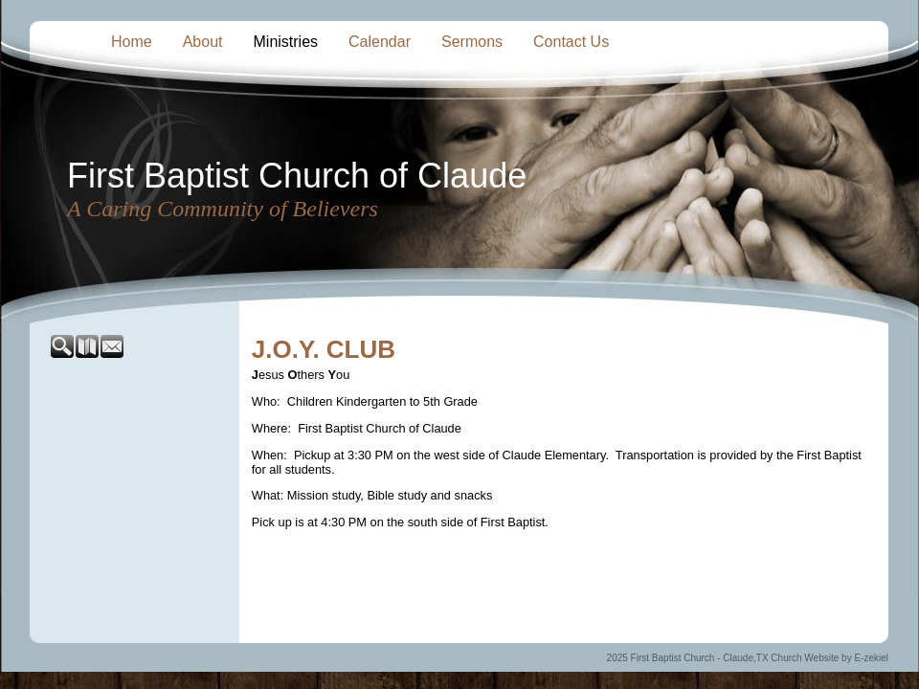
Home (131, 41)
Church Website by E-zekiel (829, 658)
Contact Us (571, 41)
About (203, 41)
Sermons (472, 41)
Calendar (379, 41)
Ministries (286, 41)
